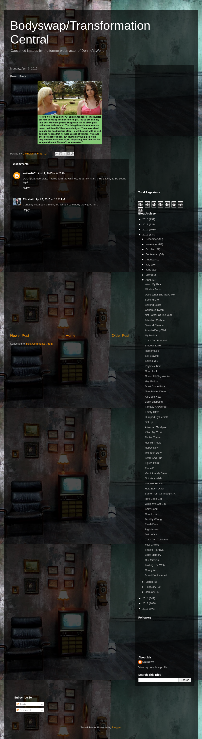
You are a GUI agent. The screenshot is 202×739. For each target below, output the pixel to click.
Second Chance (154, 325)
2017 (145, 224)
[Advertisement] (70, 303)
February (151, 586)
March (149, 581)
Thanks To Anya (154, 549)
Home (70, 336)
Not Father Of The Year (158, 314)
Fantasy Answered (155, 406)
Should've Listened (156, 575)
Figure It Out (152, 462)
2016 (145, 229)
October (150, 249)
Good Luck (151, 371)
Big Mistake (151, 529)
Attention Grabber (155, 320)
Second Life (152, 299)
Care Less (151, 514)
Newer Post (19, 336)
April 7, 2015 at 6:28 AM (51, 173)
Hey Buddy (151, 381)
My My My (151, 335)
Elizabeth (29, 199)
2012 (145, 608)
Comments (24, 710)
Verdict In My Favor (156, 473)
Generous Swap (154, 309)
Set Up (149, 422)
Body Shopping (154, 401)
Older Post (120, 336)
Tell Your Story (153, 452)
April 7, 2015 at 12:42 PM (50, 199)
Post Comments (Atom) (39, 343)
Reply (26, 187)
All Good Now (153, 396)
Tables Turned (153, 437)
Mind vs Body (153, 289)
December (151, 238)
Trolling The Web (155, 565)
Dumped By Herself (156, 417)
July (148, 264)
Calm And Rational (156, 340)
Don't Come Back (155, 386)
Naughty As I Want (155, 391)
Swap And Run (153, 457)
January (150, 591)
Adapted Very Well (155, 330)
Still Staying (152, 355)
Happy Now (151, 447)
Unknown (148, 661)
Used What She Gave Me (160, 294)
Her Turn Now (153, 442)
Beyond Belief (153, 304)
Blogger (116, 727)
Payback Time (153, 366)
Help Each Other (154, 488)
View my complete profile (152, 667)
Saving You (151, 360)
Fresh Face (151, 524)
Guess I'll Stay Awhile (157, 376)
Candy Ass (151, 570)
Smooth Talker (153, 345)
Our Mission (152, 560)
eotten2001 (30, 173)
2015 (145, 234)
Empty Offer (152, 412)
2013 (145, 603)
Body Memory (153, 554)
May (148, 274)
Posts (21, 704)
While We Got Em (155, 503)
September (152, 254)
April (148, 279)
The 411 (150, 468)
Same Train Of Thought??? (161, 493)
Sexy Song (151, 508)
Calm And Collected (156, 539)
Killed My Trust (153, 432)
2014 (145, 598)
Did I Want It (152, 534)
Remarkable (152, 350)
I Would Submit (154, 483)
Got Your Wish (153, 478)
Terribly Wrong (153, 519)
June (148, 269)
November (151, 244)
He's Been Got (153, 498)
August (149, 259)
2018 (145, 219)
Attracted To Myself (156, 427)
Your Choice (152, 544)
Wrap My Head (153, 284)
